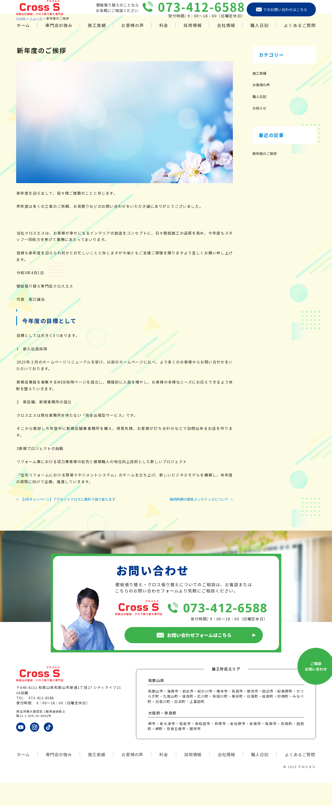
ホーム (23, 30)
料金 (164, 30)
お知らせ (259, 131)
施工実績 (97, 30)
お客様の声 (132, 30)
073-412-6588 (201, 11)
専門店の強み (59, 30)
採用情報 (193, 30)
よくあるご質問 (300, 30)
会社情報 (226, 30)
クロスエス (307, 790)
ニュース (36, 41)
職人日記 (259, 30)
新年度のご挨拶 (264, 176)
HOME (21, 41)
